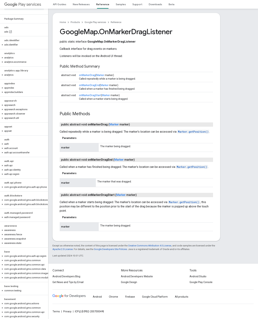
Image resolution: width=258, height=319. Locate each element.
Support (137, 4)
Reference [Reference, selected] (102, 4)
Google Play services (95, 22)
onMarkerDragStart (90, 95)
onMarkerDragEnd (89, 85)
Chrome (113, 296)
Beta (171, 4)
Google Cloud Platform (155, 296)
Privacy (67, 311)
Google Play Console (201, 282)
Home (63, 22)
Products (75, 22)
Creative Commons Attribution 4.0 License (149, 245)
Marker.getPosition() (193, 131)
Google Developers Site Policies (110, 249)
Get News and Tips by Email (67, 282)
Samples (121, 4)
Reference (116, 22)
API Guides (59, 4)
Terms (56, 311)
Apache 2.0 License (62, 249)
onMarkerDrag (87, 75)
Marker (100, 75)
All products (181, 296)
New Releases (81, 4)
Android (97, 296)
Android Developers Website (137, 276)
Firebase (130, 296)
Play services (22, 4)
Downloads (155, 4)
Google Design (129, 282)
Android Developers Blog (66, 276)
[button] (23, 45)
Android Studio (198, 276)
